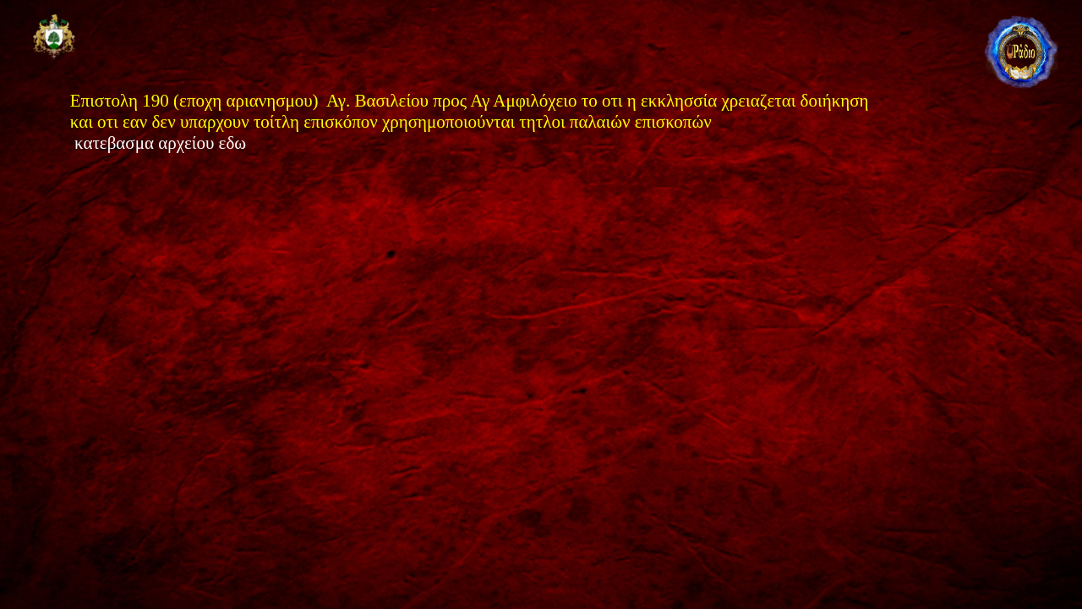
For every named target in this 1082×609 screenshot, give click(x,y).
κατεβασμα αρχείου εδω (162, 143)
